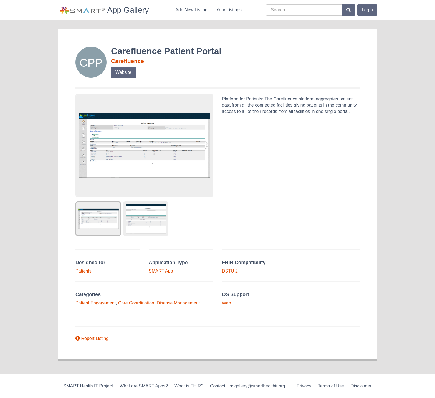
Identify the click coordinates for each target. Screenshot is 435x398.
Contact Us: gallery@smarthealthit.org (247, 386)
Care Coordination (136, 303)
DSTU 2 (230, 271)
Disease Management (178, 303)
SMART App (161, 271)
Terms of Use (331, 386)
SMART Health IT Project (88, 386)
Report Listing (91, 338)
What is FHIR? (188, 386)
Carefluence (127, 61)
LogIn (367, 9)
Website (123, 72)
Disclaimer (361, 386)
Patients (83, 271)
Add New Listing (191, 9)
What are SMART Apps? (144, 386)
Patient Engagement (95, 303)
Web (226, 303)
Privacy (304, 386)
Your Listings (229, 9)
